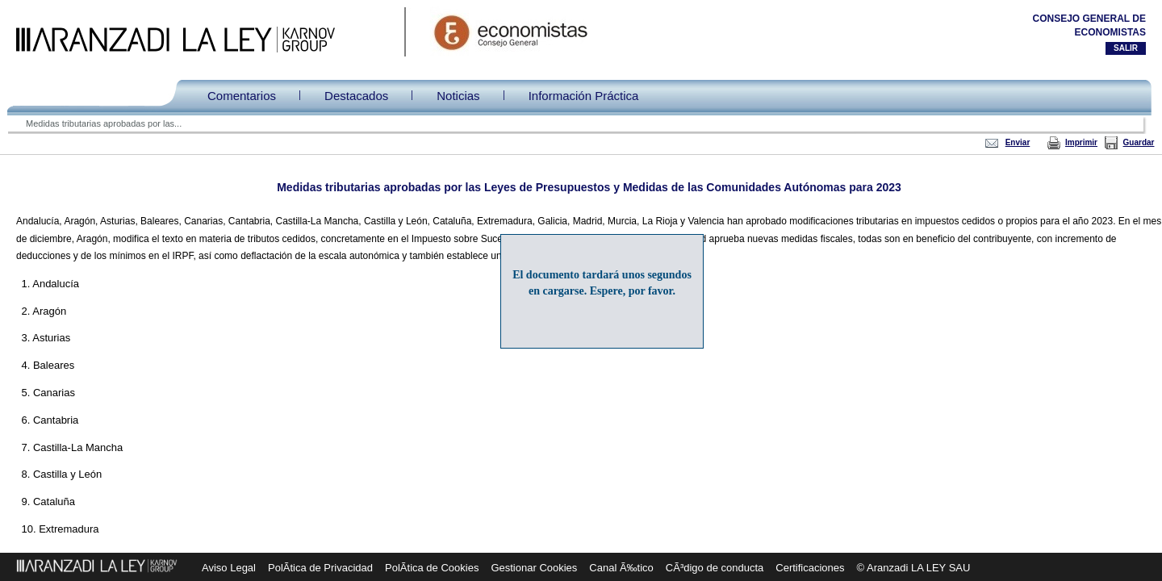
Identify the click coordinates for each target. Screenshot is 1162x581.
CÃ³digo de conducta (714, 568)
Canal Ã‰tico (621, 568)
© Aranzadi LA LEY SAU (914, 568)
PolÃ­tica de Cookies (432, 568)
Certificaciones (809, 568)
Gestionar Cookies (534, 568)
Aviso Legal (229, 568)
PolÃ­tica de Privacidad (320, 568)
